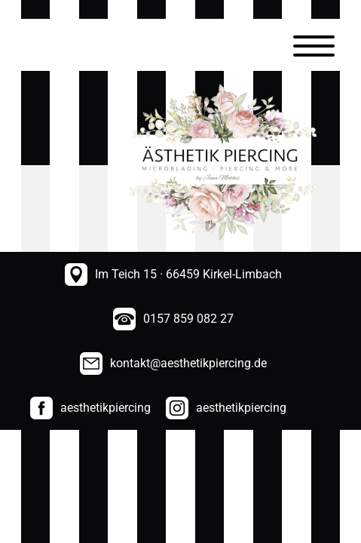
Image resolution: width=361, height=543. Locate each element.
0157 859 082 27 (188, 318)
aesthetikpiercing (105, 407)
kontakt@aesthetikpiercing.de (188, 363)
